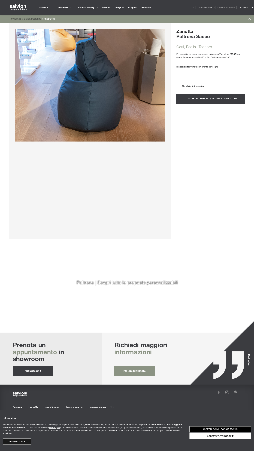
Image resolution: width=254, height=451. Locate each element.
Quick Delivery (32, 18)
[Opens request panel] (245, 7)
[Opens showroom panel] (205, 7)
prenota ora (33, 371)
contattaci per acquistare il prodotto (211, 98)
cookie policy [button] (55, 427)
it (108, 407)
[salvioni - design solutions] (18, 7)
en (112, 407)
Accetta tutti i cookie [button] (220, 436)
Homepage (15, 18)
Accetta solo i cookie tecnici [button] (220, 429)
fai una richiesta (134, 371)
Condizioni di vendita (193, 85)
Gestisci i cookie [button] (17, 441)
